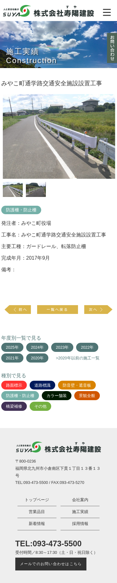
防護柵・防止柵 (21, 210)
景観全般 (87, 396)
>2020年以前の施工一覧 (78, 358)
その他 (40, 406)
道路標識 (42, 385)
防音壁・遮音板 (77, 385)
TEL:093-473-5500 (48, 543)
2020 (35, 358)
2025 (10, 347)
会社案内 (80, 500)
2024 (35, 347)
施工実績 (80, 512)
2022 (85, 347)
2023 (60, 347)
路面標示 (14, 385)
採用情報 (80, 524)
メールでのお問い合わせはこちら (51, 564)
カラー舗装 (56, 396)
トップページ (37, 500)
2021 (10, 358)
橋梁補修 (14, 406)
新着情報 (37, 524)
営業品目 (37, 512)
